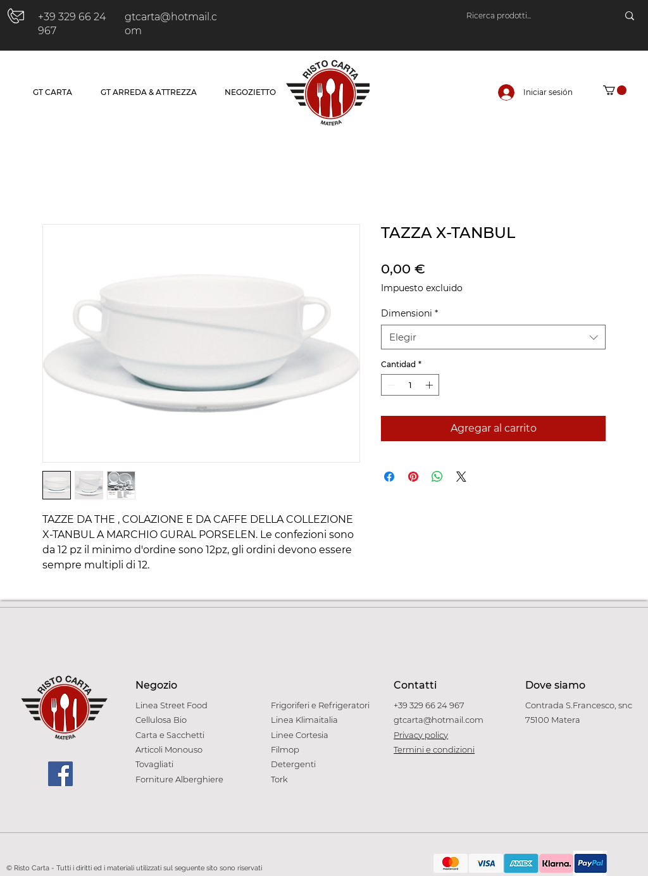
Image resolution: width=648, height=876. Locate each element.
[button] (614, 90)
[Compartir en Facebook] (389, 476)
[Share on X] (461, 476)
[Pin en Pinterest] (413, 476)
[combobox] (493, 337)
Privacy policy (421, 735)
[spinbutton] (410, 385)
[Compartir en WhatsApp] (437, 476)
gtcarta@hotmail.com (438, 720)
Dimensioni (409, 313)
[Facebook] (60, 773)
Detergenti (293, 764)
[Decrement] (390, 385)
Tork (279, 779)
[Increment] (430, 385)
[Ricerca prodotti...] (529, 15)
